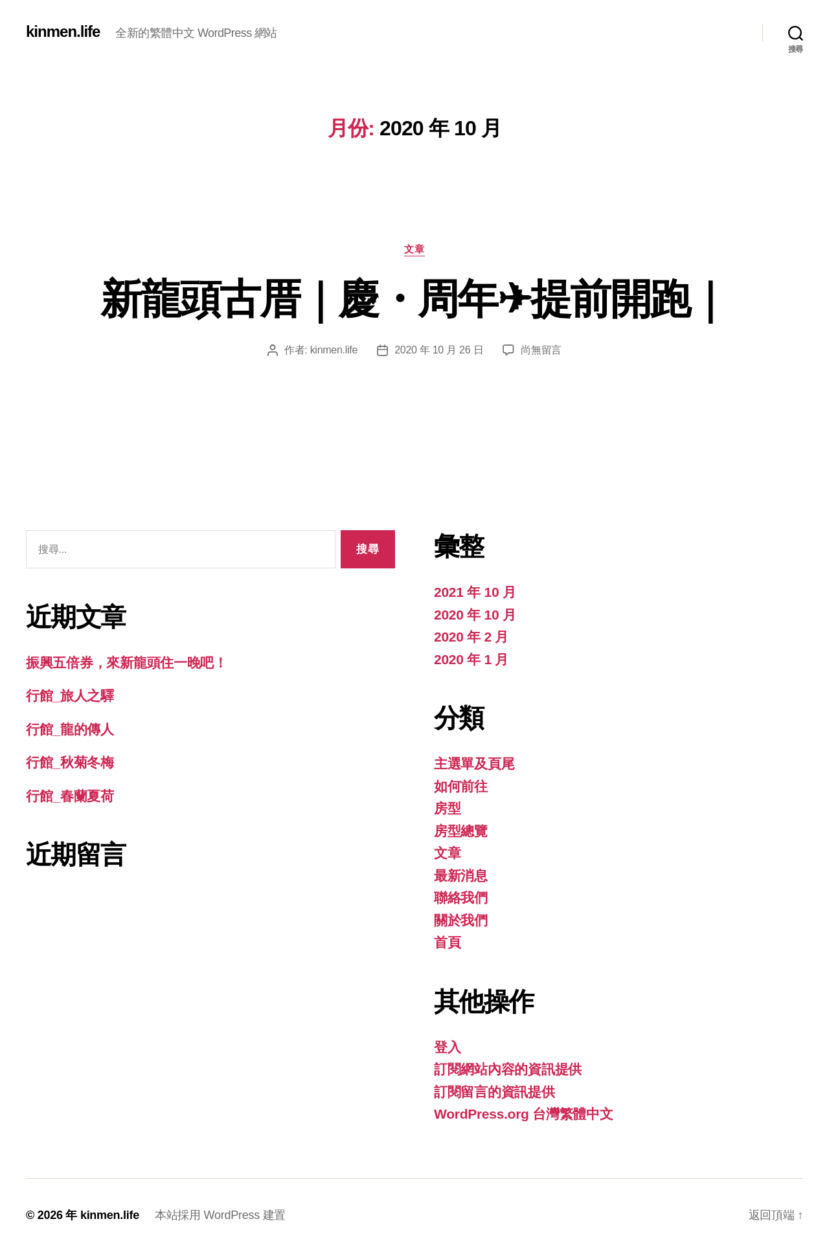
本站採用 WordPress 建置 (220, 1215)
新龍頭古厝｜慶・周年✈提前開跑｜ (414, 299)
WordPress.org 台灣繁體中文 (523, 1113)
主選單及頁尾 (474, 763)
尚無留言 (541, 349)
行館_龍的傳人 (70, 729)
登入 (447, 1047)
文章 (414, 248)
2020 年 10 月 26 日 (438, 349)
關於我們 (461, 920)
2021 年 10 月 (475, 592)
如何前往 (461, 786)
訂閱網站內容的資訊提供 (508, 1069)
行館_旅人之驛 (70, 695)
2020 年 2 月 (471, 636)
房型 (447, 808)
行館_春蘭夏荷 (70, 795)
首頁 (447, 942)
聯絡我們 (461, 897)
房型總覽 (461, 830)
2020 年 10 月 (475, 614)
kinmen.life (63, 31)
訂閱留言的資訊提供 (494, 1091)
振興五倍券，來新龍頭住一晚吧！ (126, 662)
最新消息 (461, 875)
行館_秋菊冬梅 (70, 762)
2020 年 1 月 (471, 659)
